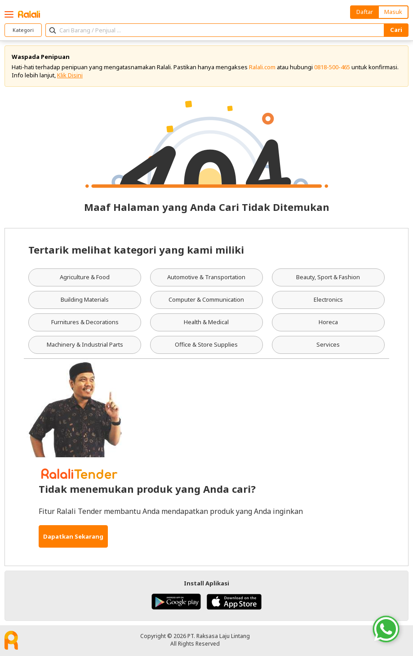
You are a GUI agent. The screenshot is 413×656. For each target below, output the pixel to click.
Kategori (23, 30)
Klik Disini (70, 75)
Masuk (393, 12)
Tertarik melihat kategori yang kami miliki (136, 249)
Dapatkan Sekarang (73, 536)
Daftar (364, 12)
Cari (396, 30)
